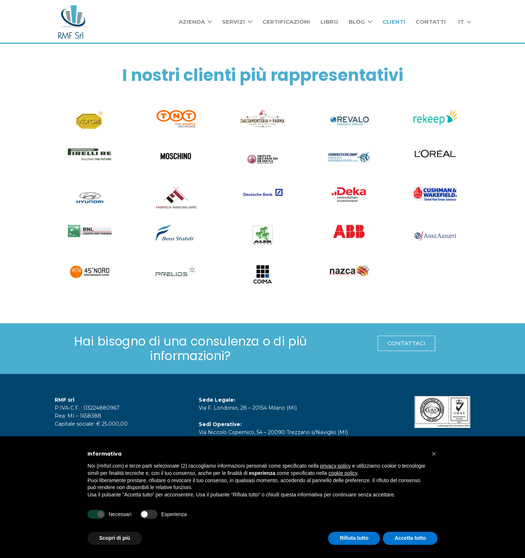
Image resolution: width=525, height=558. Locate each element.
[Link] (72, 22)
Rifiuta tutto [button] (354, 538)
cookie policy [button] (342, 473)
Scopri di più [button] (114, 538)
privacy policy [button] (335, 466)
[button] (434, 454)
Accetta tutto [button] (410, 538)
